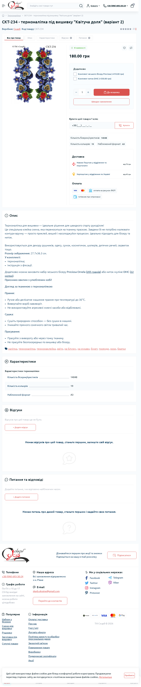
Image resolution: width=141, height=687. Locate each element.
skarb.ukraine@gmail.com (46, 591)
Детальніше (105, 677)
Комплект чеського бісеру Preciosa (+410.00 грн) (100, 74)
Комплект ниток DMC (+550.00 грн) (93, 78)
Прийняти (129, 675)
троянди (104, 348)
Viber (113, 582)
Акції (31, 660)
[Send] (124, 125)
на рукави (84, 348)
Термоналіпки (14, 15)
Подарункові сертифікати (42, 656)
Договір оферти (37, 632)
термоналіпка (27, 348)
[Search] (81, 5)
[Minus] (76, 92)
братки (121, 348)
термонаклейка (46, 348)
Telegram (115, 577)
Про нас (32, 623)
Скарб (17, 29)
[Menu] (3, 6)
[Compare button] (131, 48)
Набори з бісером (7, 620)
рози (113, 348)
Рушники (7, 632)
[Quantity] (82, 92)
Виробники (34, 652)
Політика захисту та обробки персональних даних (43, 637)
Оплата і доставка (38, 619)
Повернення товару (39, 647)
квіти (60, 348)
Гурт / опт (33, 628)
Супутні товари (10, 643)
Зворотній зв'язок (38, 643)
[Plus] (88, 92)
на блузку (70, 348)
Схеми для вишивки (7, 627)
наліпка (12, 348)
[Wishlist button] (124, 48)
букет (94, 348)
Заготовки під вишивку (9, 638)
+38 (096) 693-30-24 (12, 576)
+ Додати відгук (20, 427)
